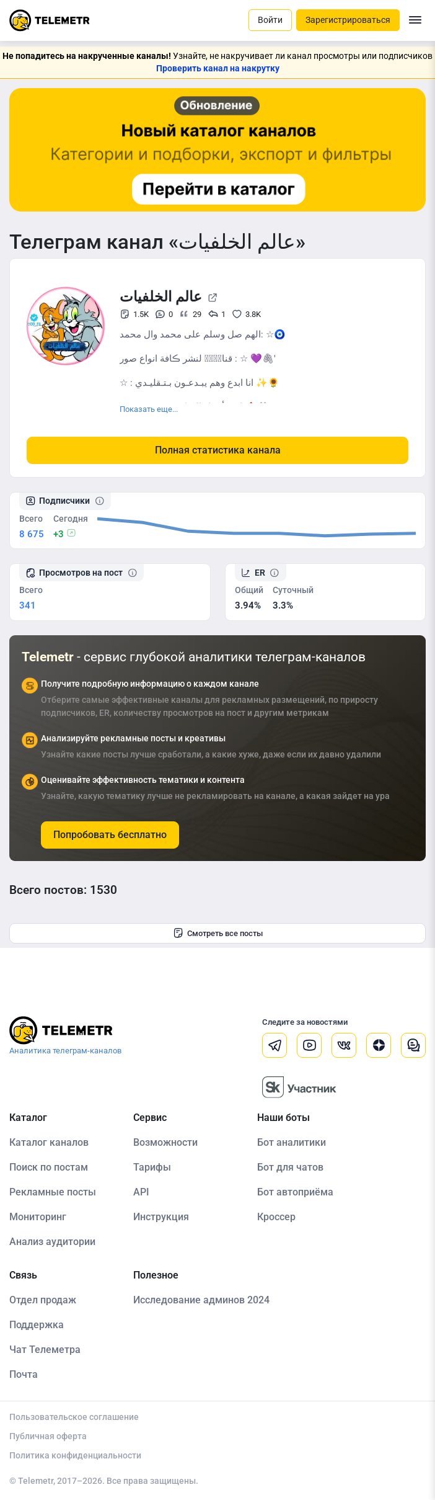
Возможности (165, 1142)
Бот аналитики (291, 1142)
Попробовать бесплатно (110, 835)
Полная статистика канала (218, 450)
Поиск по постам (48, 1167)
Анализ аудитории (52, 1242)
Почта (23, 1374)
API (141, 1192)
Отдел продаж (42, 1300)
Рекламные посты (52, 1192)
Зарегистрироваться (347, 20)
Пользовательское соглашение (74, 1417)
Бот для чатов (290, 1167)
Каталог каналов (49, 1142)
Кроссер (276, 1217)
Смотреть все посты (218, 933)
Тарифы (152, 1167)
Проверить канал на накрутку (217, 68)
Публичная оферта (48, 1436)
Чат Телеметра (45, 1349)
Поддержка (36, 1325)
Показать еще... (149, 409)
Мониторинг (37, 1217)
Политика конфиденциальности (75, 1455)
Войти (270, 20)
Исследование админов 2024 (201, 1300)
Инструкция (161, 1217)
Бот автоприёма (295, 1192)
